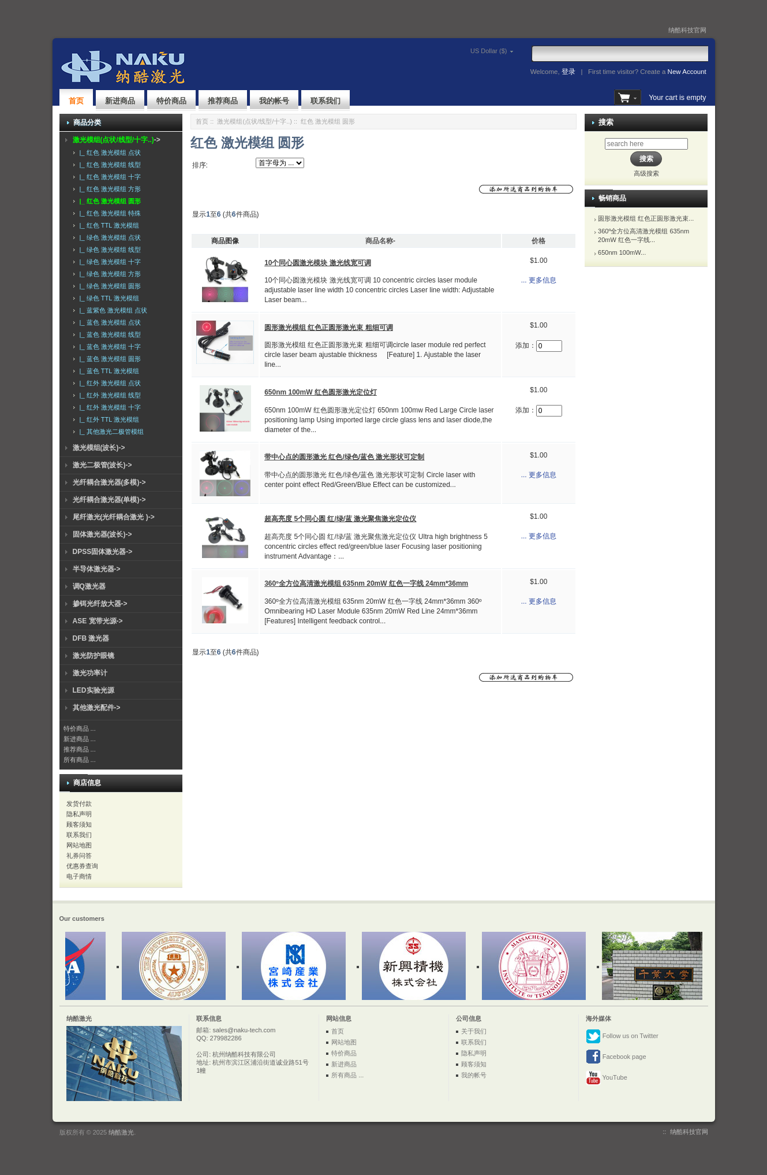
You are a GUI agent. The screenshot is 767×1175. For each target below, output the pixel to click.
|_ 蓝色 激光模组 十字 (108, 346)
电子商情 (79, 876)
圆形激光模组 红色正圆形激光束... (646, 218)
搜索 (605, 122)
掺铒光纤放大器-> (100, 604)
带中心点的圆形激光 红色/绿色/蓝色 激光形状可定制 (344, 457)
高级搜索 (646, 173)
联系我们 (325, 100)
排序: (200, 165)
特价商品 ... (79, 728)
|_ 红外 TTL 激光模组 (107, 419)
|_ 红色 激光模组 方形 (108, 188)
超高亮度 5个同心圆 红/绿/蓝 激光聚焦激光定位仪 (340, 519)
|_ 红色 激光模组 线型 (108, 164)
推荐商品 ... (79, 749)
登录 (568, 71)
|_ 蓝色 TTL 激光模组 (107, 370)
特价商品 (171, 100)
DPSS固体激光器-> (103, 552)
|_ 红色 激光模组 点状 (108, 152)
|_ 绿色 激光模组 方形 (108, 273)
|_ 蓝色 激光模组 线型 (108, 334)
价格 (538, 241)
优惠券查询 (82, 865)
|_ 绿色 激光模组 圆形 (108, 285)
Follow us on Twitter (622, 1036)
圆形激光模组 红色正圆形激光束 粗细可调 (328, 328)
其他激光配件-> (97, 708)
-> (116, 140)
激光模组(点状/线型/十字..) (254, 121)
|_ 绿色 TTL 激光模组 (107, 298)
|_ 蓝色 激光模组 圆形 (108, 358)
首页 (76, 100)
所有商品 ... (79, 759)
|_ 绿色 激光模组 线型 (108, 249)
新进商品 (120, 100)
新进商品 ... (79, 738)
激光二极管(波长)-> (102, 465)
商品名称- (380, 241)
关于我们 (474, 1031)
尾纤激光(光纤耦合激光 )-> (114, 517)
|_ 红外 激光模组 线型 (108, 395)
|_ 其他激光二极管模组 (110, 431)
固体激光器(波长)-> (102, 534)
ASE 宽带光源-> (98, 621)
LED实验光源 (93, 690)
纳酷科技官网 (687, 30)
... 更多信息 (538, 280)
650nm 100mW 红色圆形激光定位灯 (320, 392)
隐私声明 (79, 813)
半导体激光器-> (97, 569)
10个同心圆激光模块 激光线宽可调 (317, 263)
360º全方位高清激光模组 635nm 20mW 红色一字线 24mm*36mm (366, 583)
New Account (687, 71)
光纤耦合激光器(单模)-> (109, 500)
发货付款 (79, 803)
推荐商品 (223, 100)
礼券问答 (79, 855)
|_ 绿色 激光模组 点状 (108, 237)
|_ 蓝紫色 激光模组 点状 (111, 310)
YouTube (606, 1077)
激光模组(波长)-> (99, 448)
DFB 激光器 (91, 638)
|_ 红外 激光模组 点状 (108, 383)
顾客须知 (79, 824)
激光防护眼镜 (93, 656)
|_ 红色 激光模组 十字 (108, 176)
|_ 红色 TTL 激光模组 (107, 225)
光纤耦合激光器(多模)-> (109, 482)
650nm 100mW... (622, 252)
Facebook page (616, 1057)
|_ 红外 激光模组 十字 (108, 407)
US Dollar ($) (472, 50)
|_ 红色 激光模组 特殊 (108, 213)
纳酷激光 (121, 1132)
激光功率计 (90, 673)
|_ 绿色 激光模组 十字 (108, 261)
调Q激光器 (89, 586)
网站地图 (79, 845)
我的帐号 (274, 100)
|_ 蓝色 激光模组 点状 (108, 322)
